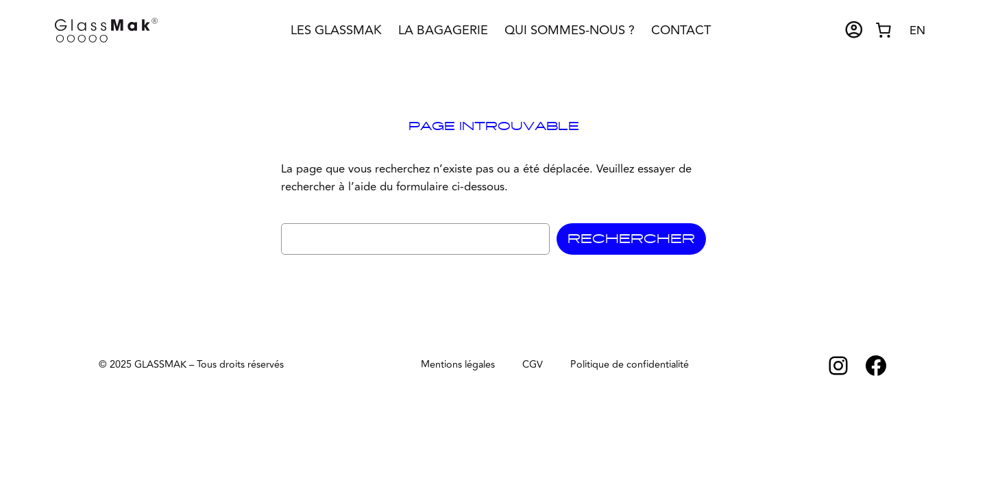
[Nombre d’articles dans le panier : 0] (883, 30)
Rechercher (631, 238)
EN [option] (917, 31)
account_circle (854, 29)
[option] (917, 31)
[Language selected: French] (917, 30)
